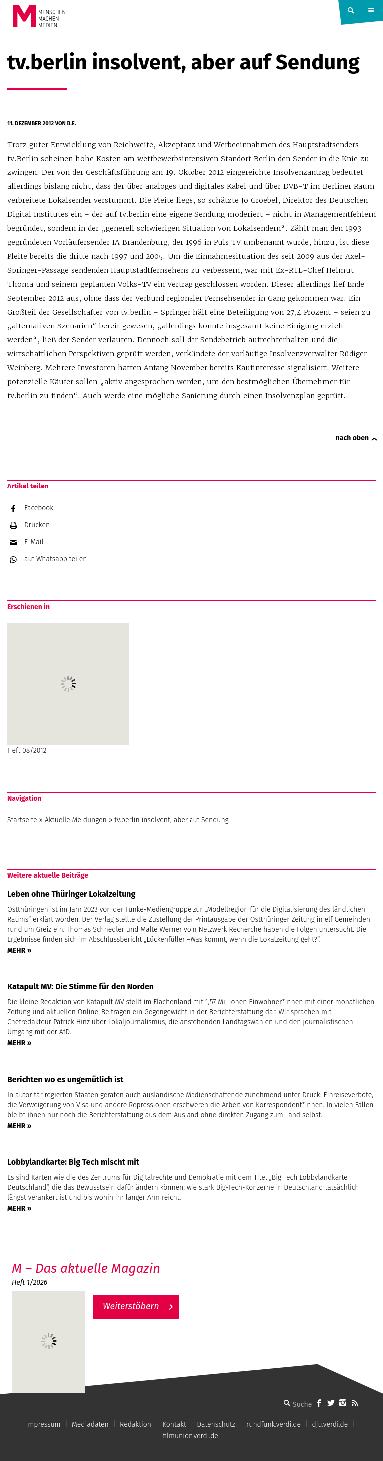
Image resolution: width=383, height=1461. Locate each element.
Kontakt (174, 1424)
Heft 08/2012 (68, 689)
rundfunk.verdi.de (273, 1424)
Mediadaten (90, 1424)
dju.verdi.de (330, 1424)
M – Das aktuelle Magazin (86, 1268)
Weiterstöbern (131, 1306)
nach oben (352, 438)
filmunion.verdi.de (190, 1436)
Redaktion (135, 1424)
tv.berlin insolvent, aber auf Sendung (171, 820)
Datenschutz (216, 1424)
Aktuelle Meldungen (76, 820)
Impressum (43, 1424)
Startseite (22, 820)
